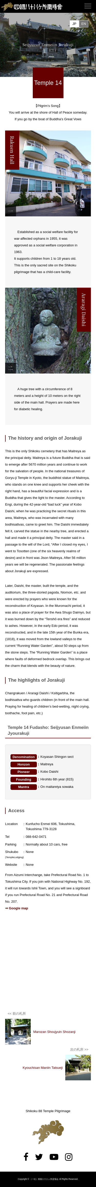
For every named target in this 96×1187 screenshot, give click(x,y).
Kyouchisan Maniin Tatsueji (43, 1068)
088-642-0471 (36, 837)
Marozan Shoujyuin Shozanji (54, 1032)
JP (74, 24)
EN (83, 24)
